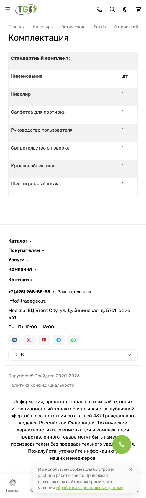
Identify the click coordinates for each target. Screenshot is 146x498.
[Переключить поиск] (112, 9)
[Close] (130, 469)
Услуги (16, 260)
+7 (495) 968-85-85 (29, 291)
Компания (20, 269)
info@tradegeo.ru (27, 301)
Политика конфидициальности (41, 385)
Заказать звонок (74, 291)
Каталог (17, 241)
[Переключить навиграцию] (7, 9)
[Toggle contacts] (99, 9)
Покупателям (24, 250)
